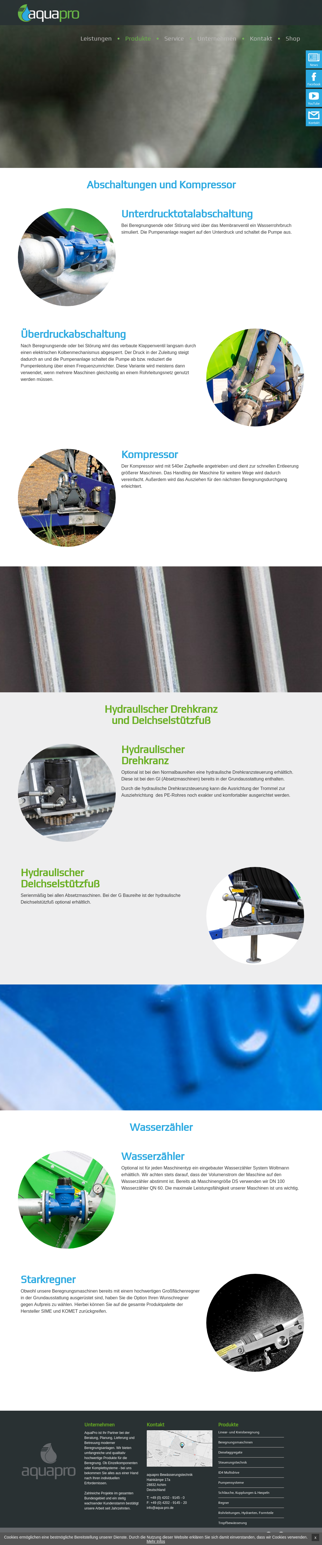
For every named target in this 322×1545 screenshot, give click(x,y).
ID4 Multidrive (228, 1472)
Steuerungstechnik (232, 1462)
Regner (223, 1503)
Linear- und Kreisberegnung (238, 1432)
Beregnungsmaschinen (235, 1442)
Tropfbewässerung (232, 1523)
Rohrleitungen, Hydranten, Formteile (245, 1513)
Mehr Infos (155, 1541)
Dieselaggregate (230, 1452)
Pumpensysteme (231, 1483)
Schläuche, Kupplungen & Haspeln (243, 1493)
